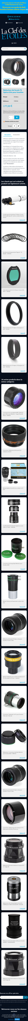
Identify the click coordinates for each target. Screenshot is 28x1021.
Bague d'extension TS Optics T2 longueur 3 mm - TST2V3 (13, 328)
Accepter (17, 1019)
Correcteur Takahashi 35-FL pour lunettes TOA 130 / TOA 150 (13, 715)
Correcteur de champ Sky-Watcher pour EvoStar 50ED (12, 564)
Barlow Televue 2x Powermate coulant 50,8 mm (13, 602)
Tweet (18, 126)
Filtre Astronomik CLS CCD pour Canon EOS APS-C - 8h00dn (13, 290)
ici (27, 9)
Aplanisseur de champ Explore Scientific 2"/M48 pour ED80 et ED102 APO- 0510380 (13, 904)
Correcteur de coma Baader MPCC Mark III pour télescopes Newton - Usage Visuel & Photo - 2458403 (13, 414)
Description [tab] (8, 134)
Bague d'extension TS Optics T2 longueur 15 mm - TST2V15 (13, 366)
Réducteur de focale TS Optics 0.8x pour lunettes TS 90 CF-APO (12, 639)
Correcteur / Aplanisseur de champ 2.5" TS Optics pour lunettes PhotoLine (13, 828)
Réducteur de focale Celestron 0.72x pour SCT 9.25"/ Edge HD (14, 979)
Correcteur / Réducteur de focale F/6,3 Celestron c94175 (12, 451)
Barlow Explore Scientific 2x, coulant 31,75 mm (13, 489)
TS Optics (16, 97)
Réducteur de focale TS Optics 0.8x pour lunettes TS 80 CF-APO (12, 790)
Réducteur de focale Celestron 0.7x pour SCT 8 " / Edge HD (13, 866)
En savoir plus (11, 1019)
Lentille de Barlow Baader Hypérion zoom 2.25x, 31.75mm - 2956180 (13, 526)
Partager (14, 126)
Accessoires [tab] (16, 134)
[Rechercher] (14, 49)
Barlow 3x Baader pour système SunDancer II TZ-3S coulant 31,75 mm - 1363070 (14, 677)
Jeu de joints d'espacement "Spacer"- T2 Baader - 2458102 (12, 253)
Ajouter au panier (17, 117)
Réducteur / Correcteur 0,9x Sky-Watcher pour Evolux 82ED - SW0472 (13, 753)
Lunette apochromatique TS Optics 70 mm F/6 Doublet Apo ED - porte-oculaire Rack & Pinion (13, 216)
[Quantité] (10, 117)
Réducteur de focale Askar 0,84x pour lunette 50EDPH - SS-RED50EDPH (14, 941)
